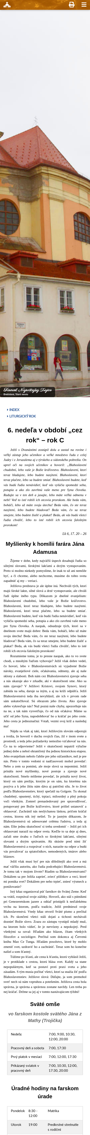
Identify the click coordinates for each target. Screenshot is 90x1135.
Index (13, 410)
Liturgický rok (21, 416)
